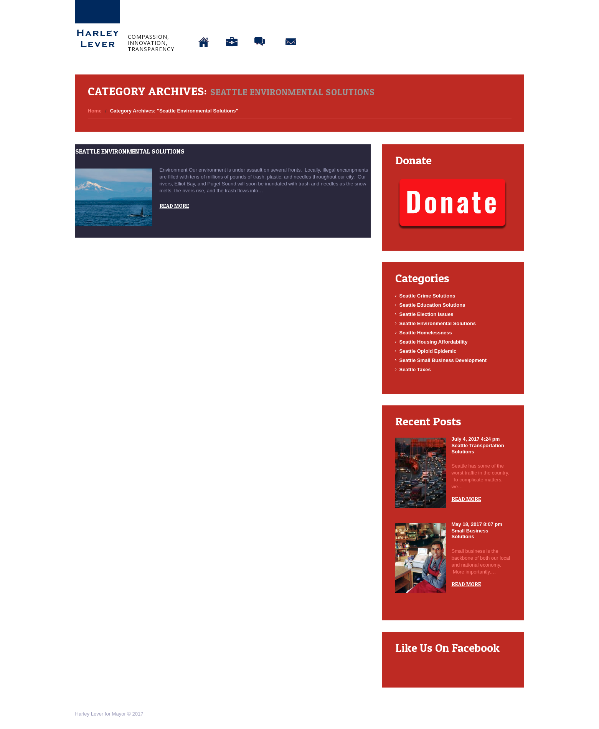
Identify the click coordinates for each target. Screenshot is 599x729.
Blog (260, 22)
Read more (174, 205)
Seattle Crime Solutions (427, 296)
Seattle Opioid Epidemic (428, 351)
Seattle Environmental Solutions (130, 151)
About (232, 22)
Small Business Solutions (470, 534)
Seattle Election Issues (426, 314)
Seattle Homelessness (425, 333)
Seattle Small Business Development (443, 360)
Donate (323, 22)
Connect (291, 22)
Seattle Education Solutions (432, 305)
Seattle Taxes (415, 369)
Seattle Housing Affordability (433, 342)
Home (203, 22)
